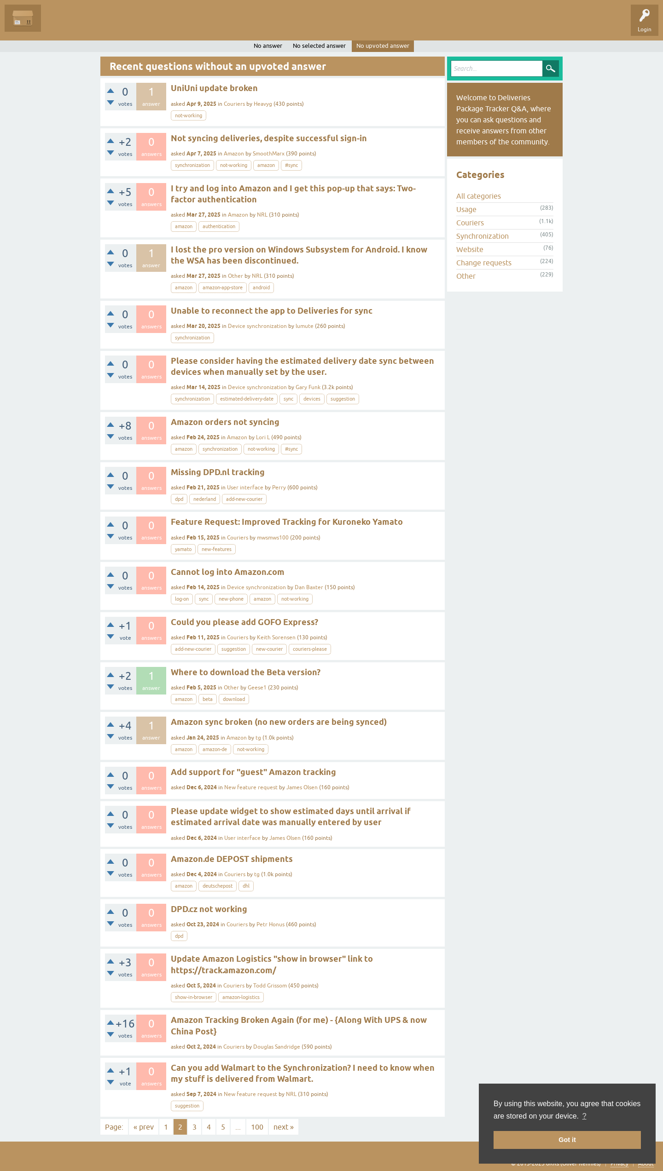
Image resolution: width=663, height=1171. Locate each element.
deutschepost (218, 886)
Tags (134, 25)
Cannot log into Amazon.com (228, 572)
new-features (217, 549)
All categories (478, 196)
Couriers (234, 104)
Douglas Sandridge (276, 1047)
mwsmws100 (273, 537)
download (234, 699)
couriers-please (310, 649)
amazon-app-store (223, 287)
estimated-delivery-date (246, 399)
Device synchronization (257, 326)
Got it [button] (567, 1139)
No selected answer (319, 45)
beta (208, 699)
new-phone (231, 599)
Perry (279, 487)
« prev (144, 1127)
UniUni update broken (214, 88)
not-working (188, 115)
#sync (291, 165)
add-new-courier (244, 499)
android (261, 287)
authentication (219, 226)
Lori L (263, 437)
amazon (266, 165)
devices (311, 399)
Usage (466, 209)
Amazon (234, 153)
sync (288, 399)
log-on (182, 599)
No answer (268, 45)
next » (283, 1127)
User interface (245, 487)
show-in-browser (193, 997)
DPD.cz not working (209, 909)
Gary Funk (308, 387)
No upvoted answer (382, 45)
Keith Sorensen (276, 637)
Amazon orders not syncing (225, 422)
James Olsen (302, 787)
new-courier (269, 649)
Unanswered (99, 25)
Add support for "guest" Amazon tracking (253, 772)
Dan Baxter (309, 587)
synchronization (192, 165)
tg (258, 738)
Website (469, 249)
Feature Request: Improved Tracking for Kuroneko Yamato (287, 522)
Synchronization (482, 236)
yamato (183, 549)
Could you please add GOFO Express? (244, 622)
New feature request (251, 787)
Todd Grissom (270, 985)
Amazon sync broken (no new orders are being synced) (279, 722)
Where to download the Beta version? (245, 672)
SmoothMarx (269, 153)
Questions (61, 25)
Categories (167, 25)
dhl (246, 886)
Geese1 (257, 687)
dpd (179, 499)
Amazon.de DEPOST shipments (232, 859)
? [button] (584, 1116)
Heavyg (263, 104)
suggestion (343, 399)
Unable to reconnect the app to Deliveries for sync (271, 311)
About (646, 1163)
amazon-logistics (241, 997)
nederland (204, 499)
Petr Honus (270, 924)
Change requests (484, 262)
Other (235, 276)
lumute (305, 326)
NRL (262, 215)
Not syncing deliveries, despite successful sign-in (269, 138)
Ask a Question (210, 25)
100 (257, 1127)
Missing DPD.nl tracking (218, 472)
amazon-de (215, 749)
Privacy (619, 1163)
